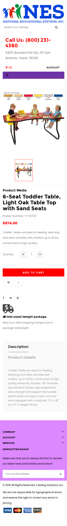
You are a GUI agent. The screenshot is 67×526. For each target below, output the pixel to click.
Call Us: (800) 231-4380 (28, 43)
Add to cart (33, 272)
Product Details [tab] (22, 357)
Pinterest (19, 298)
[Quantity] (31, 254)
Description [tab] (18, 347)
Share (5, 298)
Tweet (12, 298)
